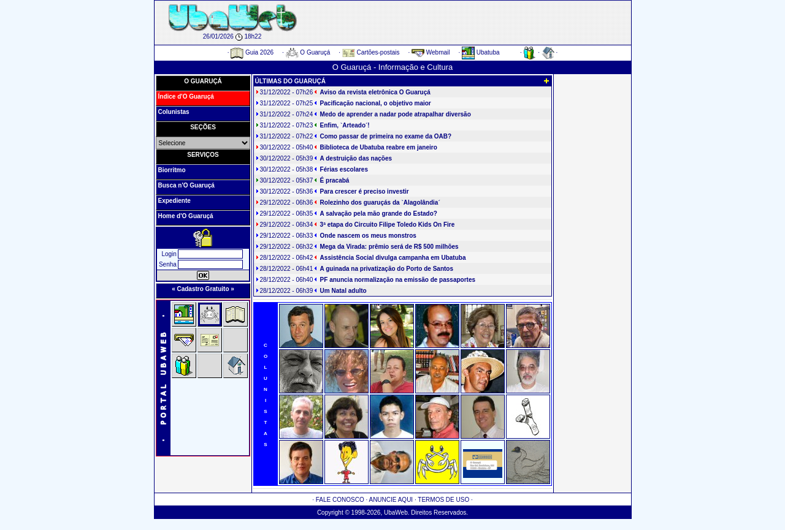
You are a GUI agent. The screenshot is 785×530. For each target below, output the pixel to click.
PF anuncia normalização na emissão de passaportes (397, 279)
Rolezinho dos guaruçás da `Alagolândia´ (380, 202)
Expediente (174, 200)
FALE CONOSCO (340, 499)
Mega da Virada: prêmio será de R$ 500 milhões (389, 246)
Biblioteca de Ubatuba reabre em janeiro (378, 147)
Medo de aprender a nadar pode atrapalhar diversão (395, 114)
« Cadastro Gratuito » (203, 289)
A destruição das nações (356, 158)
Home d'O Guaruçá (185, 216)
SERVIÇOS (203, 154)
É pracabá (335, 180)
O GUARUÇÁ (203, 81)
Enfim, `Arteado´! (345, 125)
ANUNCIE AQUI (391, 499)
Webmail (431, 52)
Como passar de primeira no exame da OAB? (386, 136)
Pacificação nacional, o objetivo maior (375, 103)
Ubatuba (481, 52)
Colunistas (174, 111)
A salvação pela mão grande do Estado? (378, 213)
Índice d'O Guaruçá (186, 96)
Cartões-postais (371, 52)
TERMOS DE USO (443, 499)
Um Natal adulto (343, 290)
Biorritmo (172, 170)
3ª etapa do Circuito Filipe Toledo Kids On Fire (387, 224)
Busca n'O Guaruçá (186, 185)
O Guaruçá (308, 52)
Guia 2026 (252, 52)
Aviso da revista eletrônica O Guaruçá (375, 92)
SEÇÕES (203, 127)
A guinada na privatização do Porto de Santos (386, 268)
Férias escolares (344, 169)
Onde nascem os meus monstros (368, 235)
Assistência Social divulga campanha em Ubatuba (393, 257)
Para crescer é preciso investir (364, 191)
